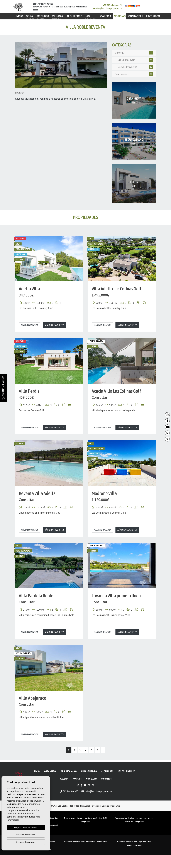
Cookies (105, 806)
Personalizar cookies (25, 834)
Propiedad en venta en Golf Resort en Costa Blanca (85, 842)
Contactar (135, 16)
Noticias (119, 16)
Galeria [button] (105, 16)
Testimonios (134, 74)
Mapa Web (115, 806)
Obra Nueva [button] (30, 18)
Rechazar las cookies (25, 842)
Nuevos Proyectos (134, 67)
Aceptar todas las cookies (25, 827)
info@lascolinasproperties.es (109, 8)
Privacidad (96, 806)
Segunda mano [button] (43, 18)
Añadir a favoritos (54, 325)
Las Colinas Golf (134, 60)
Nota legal (85, 806)
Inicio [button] (19, 16)
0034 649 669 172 (112, 4)
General (134, 53)
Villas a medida (57, 18)
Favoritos (153, 16)
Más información (29, 325)
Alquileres (74, 16)
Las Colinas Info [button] (90, 19)
